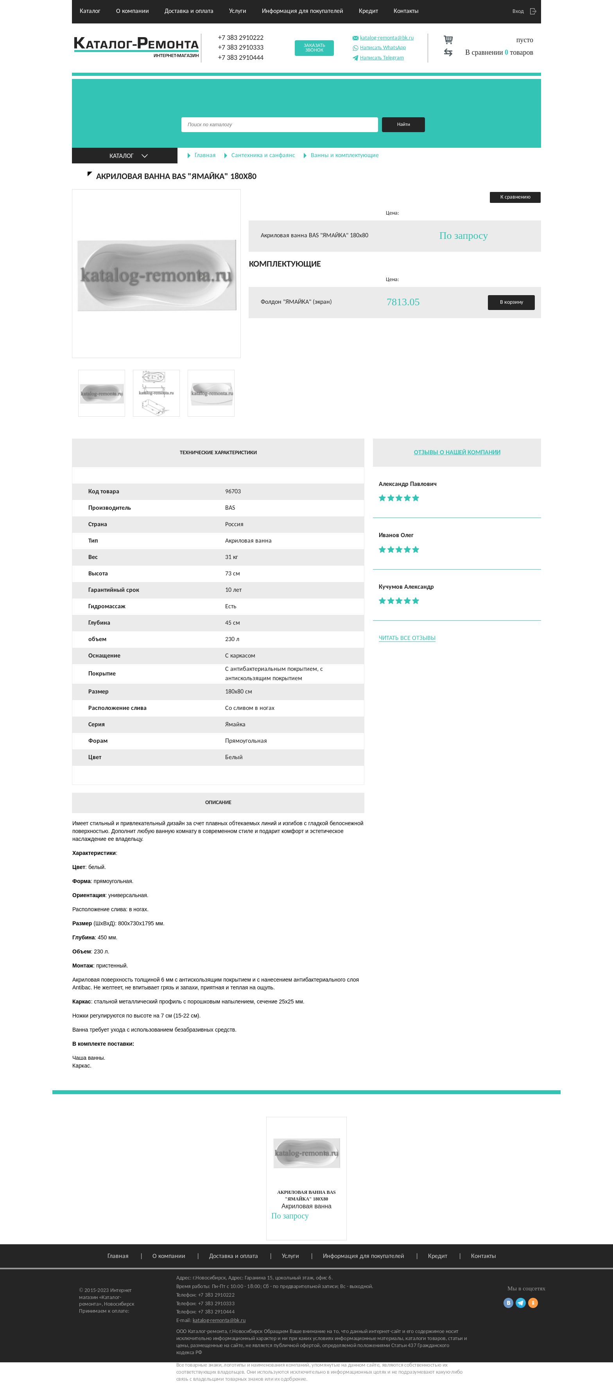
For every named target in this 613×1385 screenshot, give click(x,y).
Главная (205, 155)
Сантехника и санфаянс (263, 155)
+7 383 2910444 (240, 58)
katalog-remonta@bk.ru (383, 37)
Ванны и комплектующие (345, 155)
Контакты (406, 11)
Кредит (368, 11)
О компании (132, 11)
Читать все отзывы (407, 638)
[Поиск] (279, 124)
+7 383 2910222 (240, 38)
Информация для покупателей (302, 11)
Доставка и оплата (189, 11)
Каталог (90, 11)
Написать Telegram (378, 57)
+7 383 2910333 (240, 48)
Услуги (237, 11)
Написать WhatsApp (379, 47)
